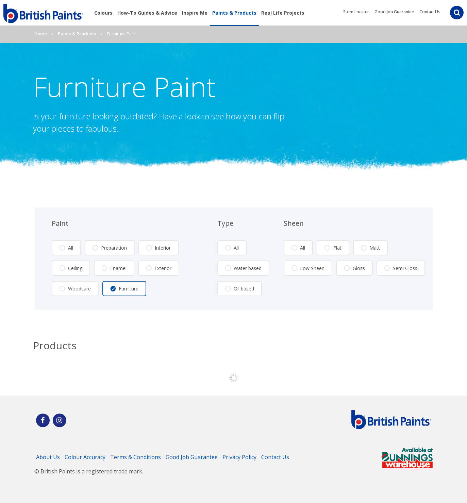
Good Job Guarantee (394, 12)
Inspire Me (194, 13)
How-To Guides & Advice (147, 13)
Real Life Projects (282, 13)
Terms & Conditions (135, 457)
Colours (103, 13)
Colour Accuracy (85, 457)
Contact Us (429, 12)
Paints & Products (234, 13)
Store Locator (356, 12)
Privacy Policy (239, 457)
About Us (48, 457)
